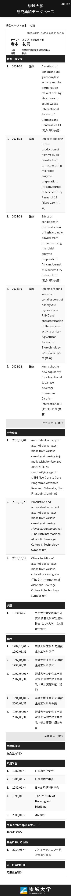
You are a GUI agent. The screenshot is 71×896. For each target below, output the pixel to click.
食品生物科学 (15, 753)
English (65, 4)
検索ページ (12, 25)
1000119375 (14, 832)
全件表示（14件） (53, 423)
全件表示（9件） (54, 736)
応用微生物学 (15, 872)
